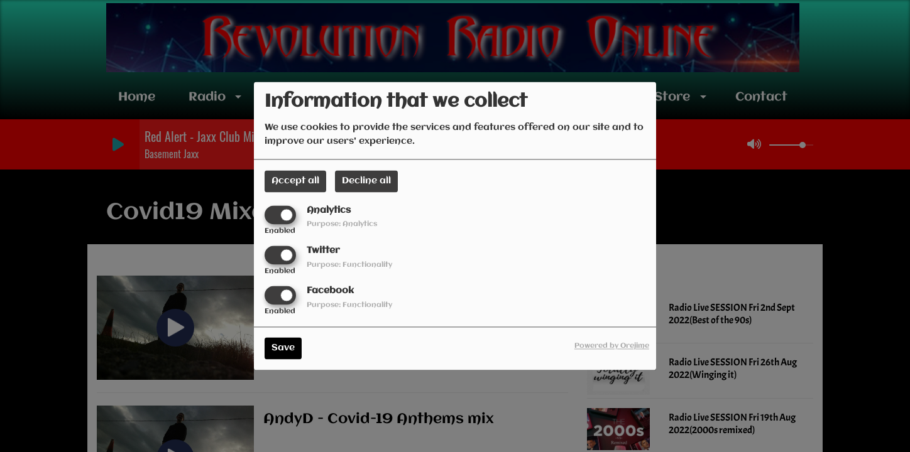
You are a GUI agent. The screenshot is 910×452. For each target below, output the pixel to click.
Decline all (366, 181)
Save (283, 348)
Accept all (295, 181)
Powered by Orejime (611, 346)
